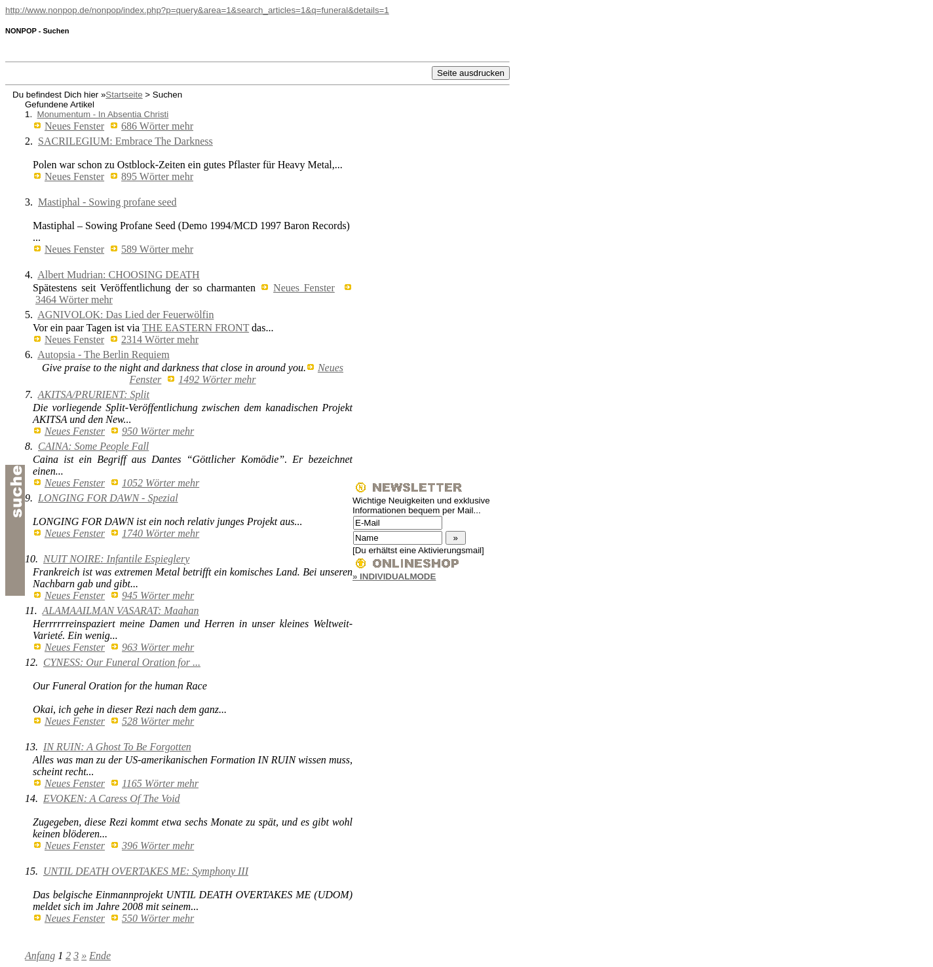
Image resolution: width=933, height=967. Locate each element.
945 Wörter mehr (158, 595)
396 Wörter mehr (158, 845)
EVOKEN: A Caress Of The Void (111, 798)
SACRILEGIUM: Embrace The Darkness (125, 141)
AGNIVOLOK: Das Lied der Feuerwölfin (125, 314)
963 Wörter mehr (158, 647)
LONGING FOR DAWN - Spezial (108, 497)
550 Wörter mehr (158, 918)
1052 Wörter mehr (160, 482)
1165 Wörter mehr (160, 783)
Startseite (123, 95)
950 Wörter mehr (158, 431)
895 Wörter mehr (157, 176)
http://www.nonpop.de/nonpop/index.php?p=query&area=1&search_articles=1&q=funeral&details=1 (197, 10)
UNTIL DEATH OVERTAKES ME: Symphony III (145, 871)
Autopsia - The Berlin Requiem (103, 354)
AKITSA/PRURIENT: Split (93, 394)
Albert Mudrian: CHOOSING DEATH (118, 274)
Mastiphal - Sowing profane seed (107, 202)
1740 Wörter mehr (160, 533)
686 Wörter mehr (157, 126)
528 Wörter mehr (158, 721)
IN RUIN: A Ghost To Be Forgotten (117, 746)
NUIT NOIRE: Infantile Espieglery (116, 558)
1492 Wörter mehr (217, 379)
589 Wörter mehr (157, 249)
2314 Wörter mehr (160, 339)
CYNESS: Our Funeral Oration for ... (121, 662)
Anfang (40, 955)
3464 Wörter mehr (74, 299)
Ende (100, 955)
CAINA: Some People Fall (93, 446)
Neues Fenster (74, 126)
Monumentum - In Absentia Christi (103, 114)
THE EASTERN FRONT (195, 327)
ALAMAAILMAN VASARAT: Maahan (121, 610)
